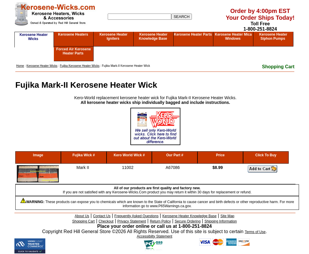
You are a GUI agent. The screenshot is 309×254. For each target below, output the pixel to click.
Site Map (227, 216)
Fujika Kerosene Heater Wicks (79, 65)
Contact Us (101, 216)
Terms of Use (255, 232)
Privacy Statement (131, 221)
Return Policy (160, 221)
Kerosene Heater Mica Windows (233, 36)
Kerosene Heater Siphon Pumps (273, 36)
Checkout (106, 221)
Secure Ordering (188, 221)
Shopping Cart (278, 66)
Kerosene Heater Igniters (113, 36)
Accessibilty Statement (154, 236)
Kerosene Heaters (73, 34)
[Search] (139, 17)
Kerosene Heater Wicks (34, 37)
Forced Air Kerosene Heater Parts (73, 51)
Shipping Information (221, 221)
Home (20, 65)
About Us (82, 216)
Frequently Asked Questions (136, 216)
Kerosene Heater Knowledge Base (153, 36)
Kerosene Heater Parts (193, 34)
